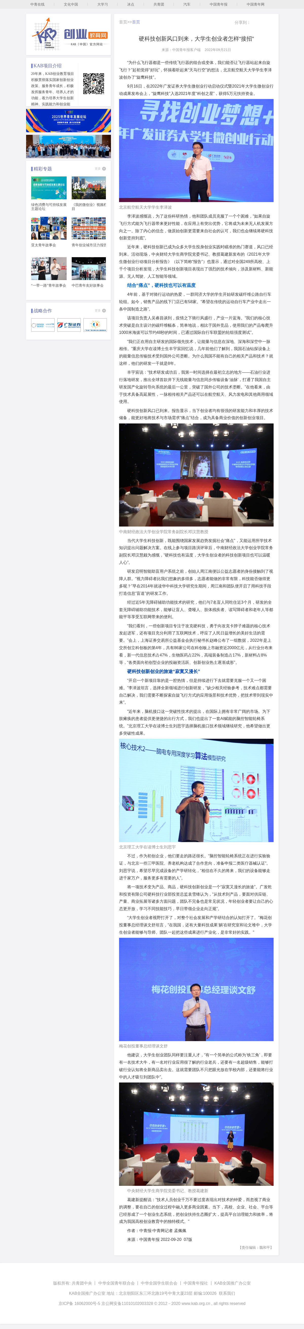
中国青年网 (255, 4)
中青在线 (37, 4)
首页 (123, 22)
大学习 (102, 4)
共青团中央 (82, 1283)
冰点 (130, 4)
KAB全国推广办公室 (232, 1283)
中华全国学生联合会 (159, 1283)
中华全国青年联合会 (116, 1283)
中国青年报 (218, 4)
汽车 (187, 4)
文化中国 (71, 4)
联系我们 (227, 1293)
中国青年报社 (196, 1283)
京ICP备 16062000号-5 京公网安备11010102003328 (106, 1303)
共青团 (159, 4)
